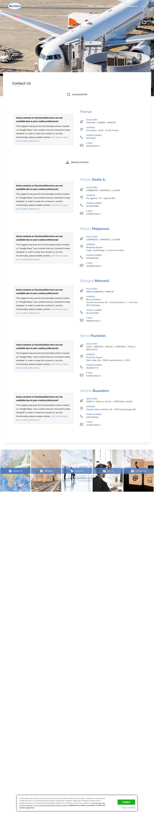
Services (100, 6)
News (121, 6)
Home (90, 6)
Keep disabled (128, 807)
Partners (112, 6)
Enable (126, 802)
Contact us (132, 6)
